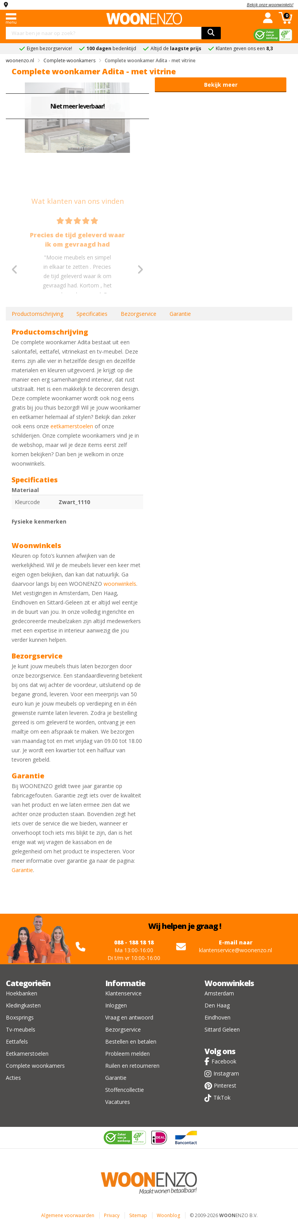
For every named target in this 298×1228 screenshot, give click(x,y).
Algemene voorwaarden (67, 1215)
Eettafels (17, 1041)
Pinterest (225, 1085)
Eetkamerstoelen (27, 1053)
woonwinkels (120, 583)
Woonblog (168, 1215)
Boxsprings (20, 1017)
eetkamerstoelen (71, 426)
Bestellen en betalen (130, 1041)
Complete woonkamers (35, 1065)
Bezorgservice (138, 313)
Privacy (112, 1215)
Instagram (226, 1073)
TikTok (221, 1097)
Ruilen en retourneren (132, 1065)
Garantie (180, 313)
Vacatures (117, 1101)
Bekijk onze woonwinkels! (270, 4)
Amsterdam (219, 993)
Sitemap (138, 1215)
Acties (13, 1077)
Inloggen (116, 1005)
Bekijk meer (220, 84)
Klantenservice (123, 993)
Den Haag (217, 1005)
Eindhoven (217, 1017)
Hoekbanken (21, 993)
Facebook (223, 1061)
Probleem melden (127, 1053)
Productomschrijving (37, 313)
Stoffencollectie (124, 1089)
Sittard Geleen (222, 1029)
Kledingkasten (23, 1005)
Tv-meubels (20, 1029)
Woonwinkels (229, 983)
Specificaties (91, 313)
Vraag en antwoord (129, 1017)
